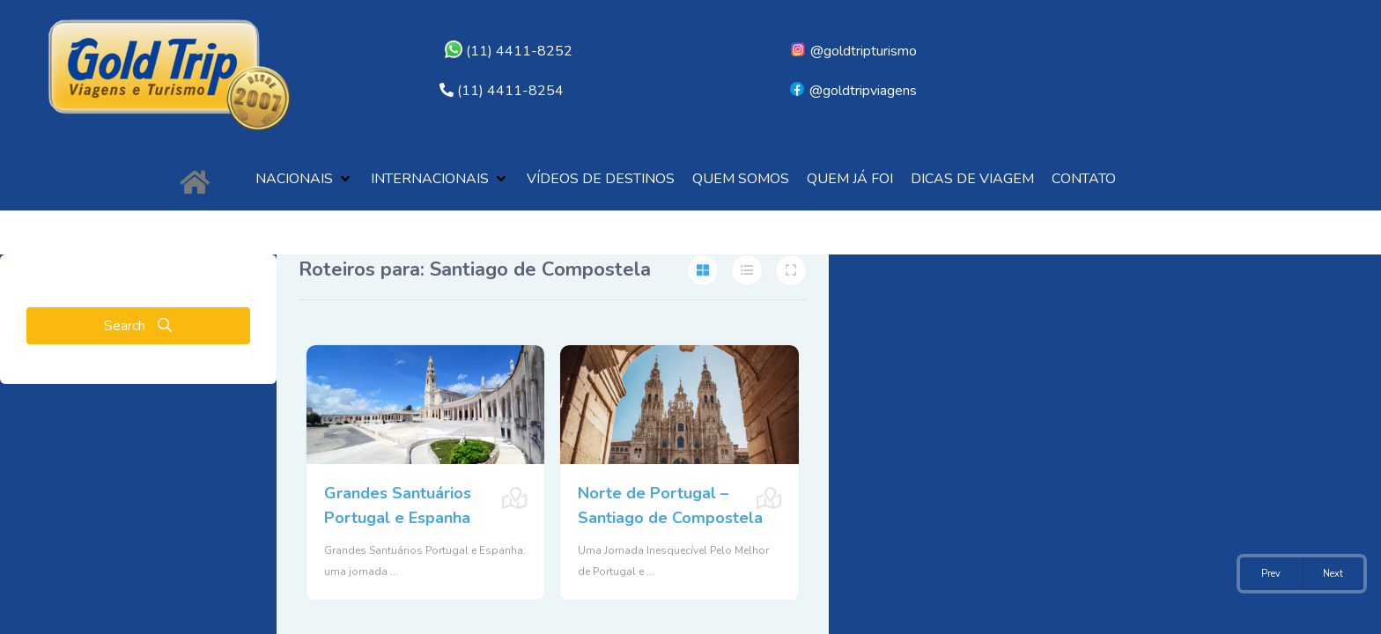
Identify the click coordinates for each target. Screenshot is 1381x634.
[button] (304, 179)
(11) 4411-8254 (510, 90)
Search (138, 325)
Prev (1271, 573)
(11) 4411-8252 (508, 51)
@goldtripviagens (852, 90)
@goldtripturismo (853, 51)
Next (1333, 573)
